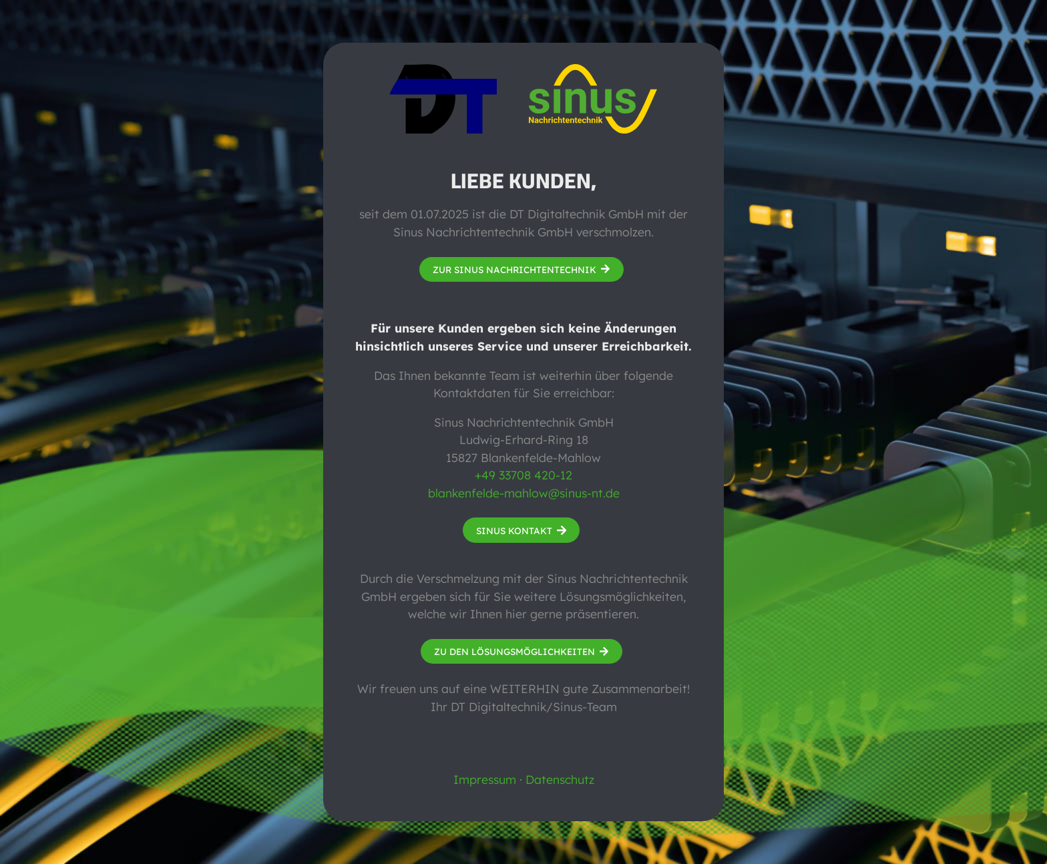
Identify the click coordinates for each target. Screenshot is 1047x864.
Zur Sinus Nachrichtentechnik (514, 269)
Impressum (484, 779)
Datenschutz (560, 779)
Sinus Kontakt (514, 530)
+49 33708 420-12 (523, 474)
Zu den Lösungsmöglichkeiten (514, 651)
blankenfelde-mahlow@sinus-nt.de (524, 492)
